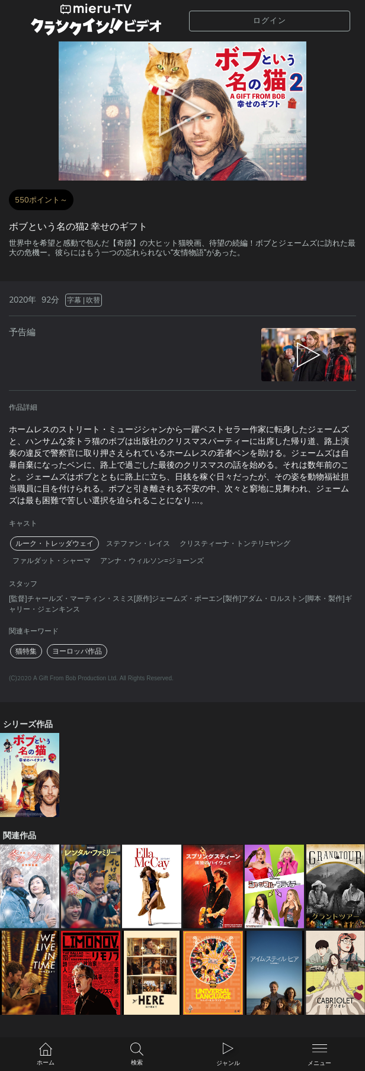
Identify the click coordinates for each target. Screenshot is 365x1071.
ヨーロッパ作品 (77, 651)
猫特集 (26, 651)
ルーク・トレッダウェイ (54, 543)
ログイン (269, 20)
